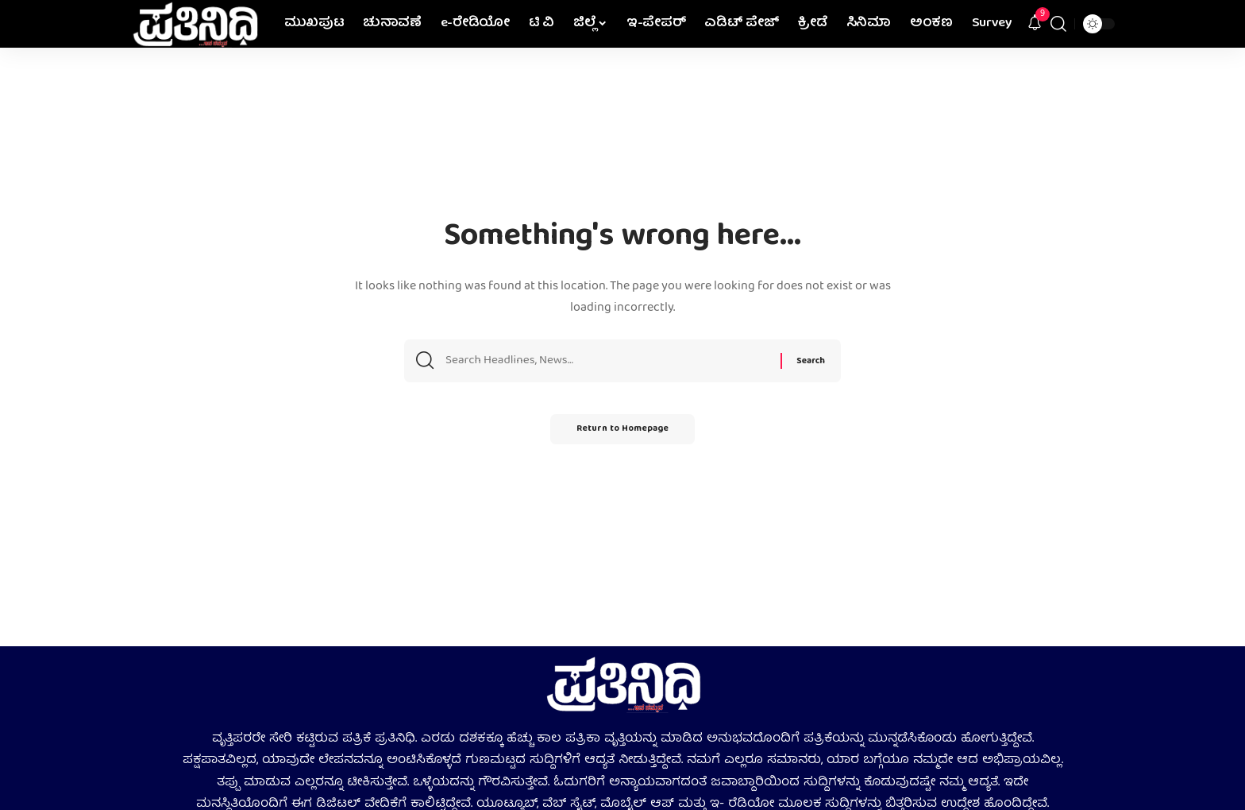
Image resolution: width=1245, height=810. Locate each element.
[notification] (1035, 24)
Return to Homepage (622, 433)
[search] (1058, 23)
